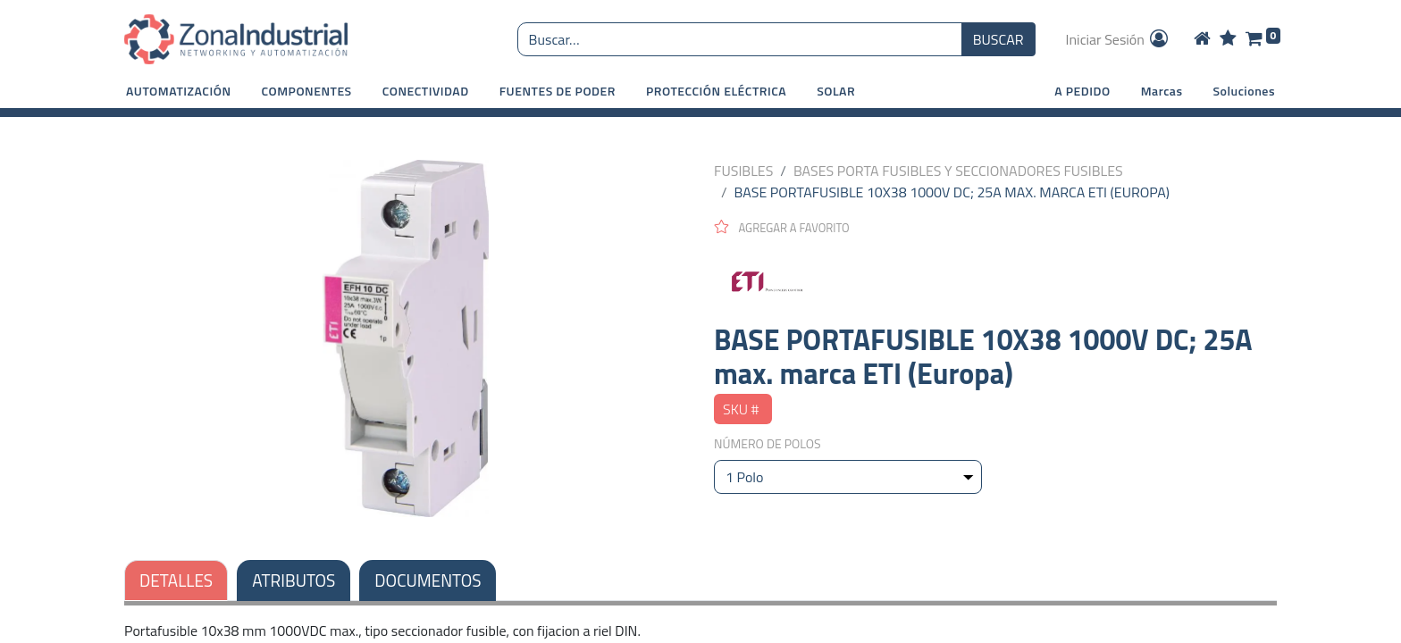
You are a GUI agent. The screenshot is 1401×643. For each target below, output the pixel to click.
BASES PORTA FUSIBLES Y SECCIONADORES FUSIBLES (958, 170)
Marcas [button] (1162, 90)
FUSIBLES (743, 170)
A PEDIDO (1082, 90)
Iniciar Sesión (1118, 39)
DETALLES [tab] (176, 580)
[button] (179, 90)
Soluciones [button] (1244, 90)
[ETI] (995, 279)
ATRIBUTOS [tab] (293, 580)
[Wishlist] (1228, 39)
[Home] (1202, 39)
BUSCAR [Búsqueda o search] (998, 39)
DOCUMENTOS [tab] (427, 580)
